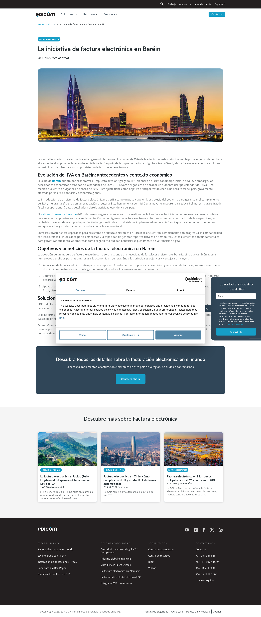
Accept (178, 334)
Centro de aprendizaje (160, 549)
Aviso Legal (177, 611)
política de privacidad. (234, 324)
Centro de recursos (159, 555)
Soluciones (68, 14)
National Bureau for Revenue (58, 214)
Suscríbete (236, 331)
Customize (130, 334)
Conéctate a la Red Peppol (52, 568)
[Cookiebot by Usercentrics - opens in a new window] (187, 279)
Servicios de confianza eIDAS (54, 574)
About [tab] (180, 290)
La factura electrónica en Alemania (120, 571)
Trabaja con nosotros (179, 4)
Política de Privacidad (198, 611)
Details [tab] (130, 290)
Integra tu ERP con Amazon (116, 583)
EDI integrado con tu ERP (52, 555)
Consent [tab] (81, 290)
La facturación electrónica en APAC (121, 577)
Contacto (217, 14)
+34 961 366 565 (206, 555)
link (61, 317)
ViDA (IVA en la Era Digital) (116, 564)
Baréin (56, 181)
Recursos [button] (89, 14)
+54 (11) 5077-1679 (207, 561)
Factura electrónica (49, 39)
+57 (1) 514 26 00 (206, 568)
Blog (49, 24)
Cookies (217, 611)
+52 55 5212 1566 (206, 574)
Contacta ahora (130, 379)
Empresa (109, 14)
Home (41, 24)
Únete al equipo (205, 580)
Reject (82, 334)
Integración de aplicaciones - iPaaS (57, 561)
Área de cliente (202, 4)
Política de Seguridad (156, 611)
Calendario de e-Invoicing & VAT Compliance (119, 550)
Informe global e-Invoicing (116, 558)
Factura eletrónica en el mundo (55, 549)
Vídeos (152, 568)
